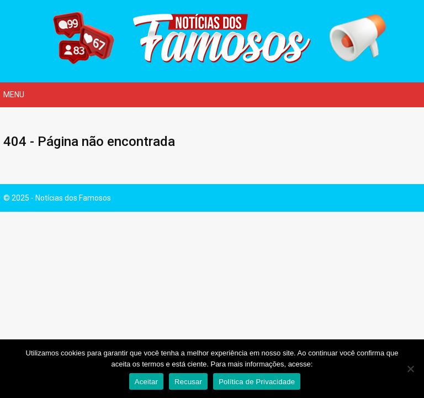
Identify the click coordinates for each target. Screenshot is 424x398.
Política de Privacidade (257, 382)
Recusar (188, 382)
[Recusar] (410, 368)
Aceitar (146, 382)
